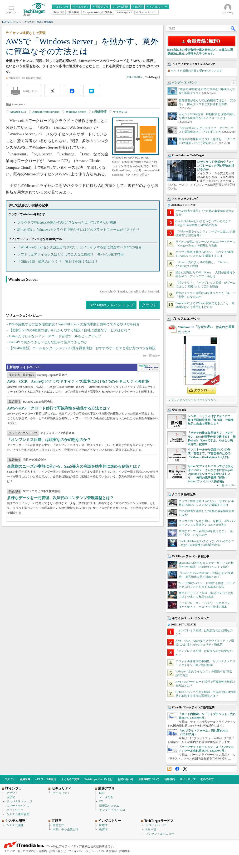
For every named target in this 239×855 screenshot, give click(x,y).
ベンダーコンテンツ (185, 82)
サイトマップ (187, 779)
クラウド (149, 305)
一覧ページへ (227, 485)
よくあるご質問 (70, 779)
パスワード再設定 (45, 779)
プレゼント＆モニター (160, 833)
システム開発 (15, 825)
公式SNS (28, 851)
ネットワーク (15, 810)
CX (101, 801)
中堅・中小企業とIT (65, 829)
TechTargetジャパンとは (98, 779)
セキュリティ (61, 792)
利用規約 (169, 779)
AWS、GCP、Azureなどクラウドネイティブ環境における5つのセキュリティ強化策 (78, 381)
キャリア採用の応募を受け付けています (196, 70)
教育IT (103, 829)
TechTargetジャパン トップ (111, 305)
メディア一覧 (12, 851)
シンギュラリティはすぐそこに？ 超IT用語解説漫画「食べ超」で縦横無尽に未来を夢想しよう (211, 420)
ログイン (9, 779)
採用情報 (125, 851)
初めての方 (207, 779)
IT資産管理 (99, 111)
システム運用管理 (17, 814)
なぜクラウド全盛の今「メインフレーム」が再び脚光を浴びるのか (215, 165)
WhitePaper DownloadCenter (148, 368)
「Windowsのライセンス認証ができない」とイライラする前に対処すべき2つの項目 (79, 247)
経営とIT (58, 825)
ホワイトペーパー (157, 825)
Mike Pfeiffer (134, 77)
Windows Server (76, 111)
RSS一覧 (151, 829)
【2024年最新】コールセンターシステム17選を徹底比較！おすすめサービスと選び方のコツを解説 (82, 348)
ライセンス (120, 111)
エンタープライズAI (112, 810)
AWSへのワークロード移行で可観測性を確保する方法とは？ (59, 408)
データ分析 (106, 797)
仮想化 (10, 797)
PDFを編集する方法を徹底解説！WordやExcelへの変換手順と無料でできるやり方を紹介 (74, 324)
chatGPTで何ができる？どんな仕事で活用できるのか (48, 342)
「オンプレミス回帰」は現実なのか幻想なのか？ (49, 440)
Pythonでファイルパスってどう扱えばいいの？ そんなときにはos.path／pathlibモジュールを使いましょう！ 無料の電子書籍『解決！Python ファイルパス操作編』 (211, 474)
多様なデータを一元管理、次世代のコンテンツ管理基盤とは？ (60, 498)
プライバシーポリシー (82, 851)
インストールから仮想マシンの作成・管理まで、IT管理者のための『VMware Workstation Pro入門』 (209, 453)
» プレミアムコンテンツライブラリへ (192, 400)
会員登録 (25, 779)
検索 (233, 28)
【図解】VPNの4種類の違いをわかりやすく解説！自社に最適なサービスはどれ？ (70, 330)
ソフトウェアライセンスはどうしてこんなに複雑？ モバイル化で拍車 (70, 254)
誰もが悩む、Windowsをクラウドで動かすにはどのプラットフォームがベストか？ (78, 229)
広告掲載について (148, 779)
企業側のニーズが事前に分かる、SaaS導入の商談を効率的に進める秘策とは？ (74, 466)
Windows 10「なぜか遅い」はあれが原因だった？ (206, 329)
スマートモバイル (17, 805)
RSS (169, 769)
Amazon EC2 (18, 111)
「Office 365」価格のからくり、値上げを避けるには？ (57, 261)
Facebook (177, 769)
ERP (101, 792)
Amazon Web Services (45, 111)
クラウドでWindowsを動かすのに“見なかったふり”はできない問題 (66, 222)
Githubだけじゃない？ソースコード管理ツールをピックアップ (55, 336)
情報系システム (109, 805)
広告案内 (41, 851)
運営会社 (111, 851)
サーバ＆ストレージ (19, 801)
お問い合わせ (125, 779)
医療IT (103, 825)
